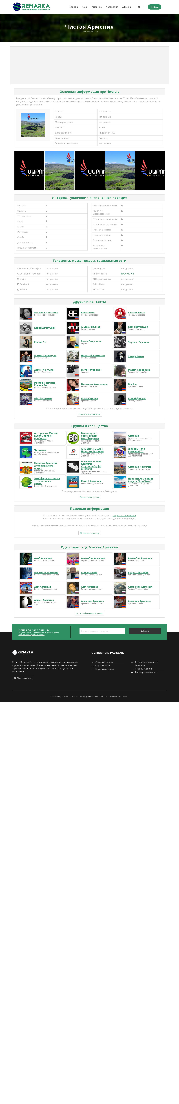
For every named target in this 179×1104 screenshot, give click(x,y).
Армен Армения (44, 600)
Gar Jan (132, 384)
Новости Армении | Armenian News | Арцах (46, 465)
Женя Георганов (91, 341)
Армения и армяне (139, 466)
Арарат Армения (138, 572)
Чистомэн (40, 450)
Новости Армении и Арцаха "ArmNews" (140, 480)
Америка (97, 6)
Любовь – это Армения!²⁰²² (136, 450)
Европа (73, 6)
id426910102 (127, 273)
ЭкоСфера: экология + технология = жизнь (47, 481)
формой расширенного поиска (32, 635)
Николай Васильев (93, 355)
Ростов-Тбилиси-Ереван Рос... (45, 384)
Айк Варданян (43, 398)
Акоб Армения (43, 558)
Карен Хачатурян (44, 327)
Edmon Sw (40, 342)
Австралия (112, 6)
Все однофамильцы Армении (89, 613)
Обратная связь (22, 678)
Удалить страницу (89, 533)
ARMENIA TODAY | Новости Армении (92, 450)
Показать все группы (89, 497)
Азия (84, 6)
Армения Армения (92, 601)
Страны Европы (104, 662)
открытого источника (124, 515)
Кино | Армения (91, 481)
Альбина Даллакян (46, 312)
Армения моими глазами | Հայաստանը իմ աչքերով (91, 465)
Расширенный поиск (146, 672)
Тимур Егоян (136, 356)
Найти (145, 631)
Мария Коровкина (139, 369)
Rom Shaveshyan (138, 326)
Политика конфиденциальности (85, 696)
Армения (133, 435)
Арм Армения (42, 586)
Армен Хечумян (44, 369)
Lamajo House (136, 312)
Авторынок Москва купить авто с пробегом (46, 435)
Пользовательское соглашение (115, 696)
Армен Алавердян (45, 355)
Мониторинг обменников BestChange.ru (90, 435)
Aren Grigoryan (137, 398)
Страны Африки (144, 668)
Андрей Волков (90, 326)
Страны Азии (102, 665)
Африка (126, 6)
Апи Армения (89, 572)
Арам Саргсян (89, 398)
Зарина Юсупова (138, 342)
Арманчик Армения (140, 586)
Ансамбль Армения (93, 558)
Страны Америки (104, 669)
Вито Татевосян (91, 369)
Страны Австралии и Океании (146, 664)
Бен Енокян (88, 312)
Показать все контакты (89, 414)
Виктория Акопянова (94, 384)
